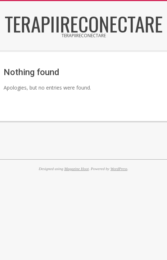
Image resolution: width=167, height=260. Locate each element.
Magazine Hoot (76, 168)
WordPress (118, 168)
